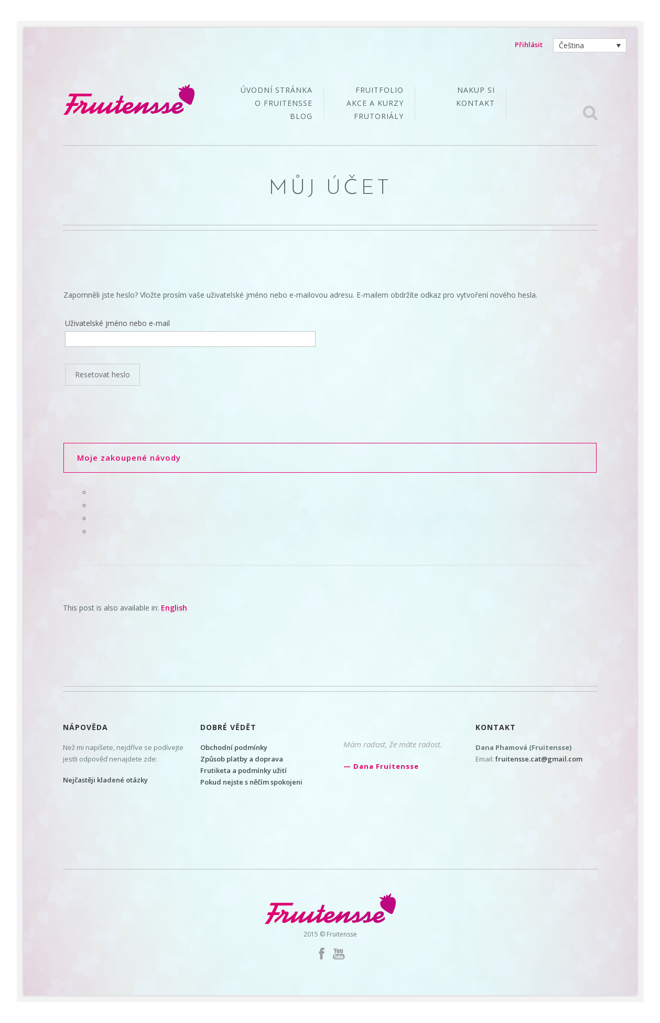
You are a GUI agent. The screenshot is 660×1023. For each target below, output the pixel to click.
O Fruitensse (283, 104)
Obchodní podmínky (233, 747)
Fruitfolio (379, 90)
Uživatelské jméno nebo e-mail (117, 323)
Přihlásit (529, 44)
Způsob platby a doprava (241, 759)
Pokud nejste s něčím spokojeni (251, 782)
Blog (301, 116)
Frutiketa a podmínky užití (243, 770)
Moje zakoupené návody (129, 457)
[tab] (329, 458)
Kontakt (475, 103)
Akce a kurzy (375, 104)
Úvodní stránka (276, 90)
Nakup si (476, 90)
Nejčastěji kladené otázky (105, 780)
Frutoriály (379, 116)
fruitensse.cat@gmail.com (538, 759)
